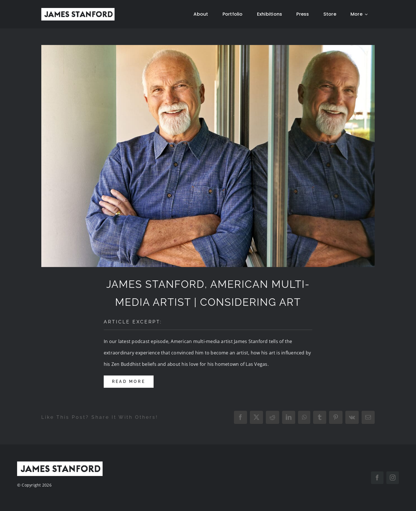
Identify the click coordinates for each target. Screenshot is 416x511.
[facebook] (377, 477)
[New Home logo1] (78, 10)
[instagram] (392, 477)
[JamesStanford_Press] (208, 156)
